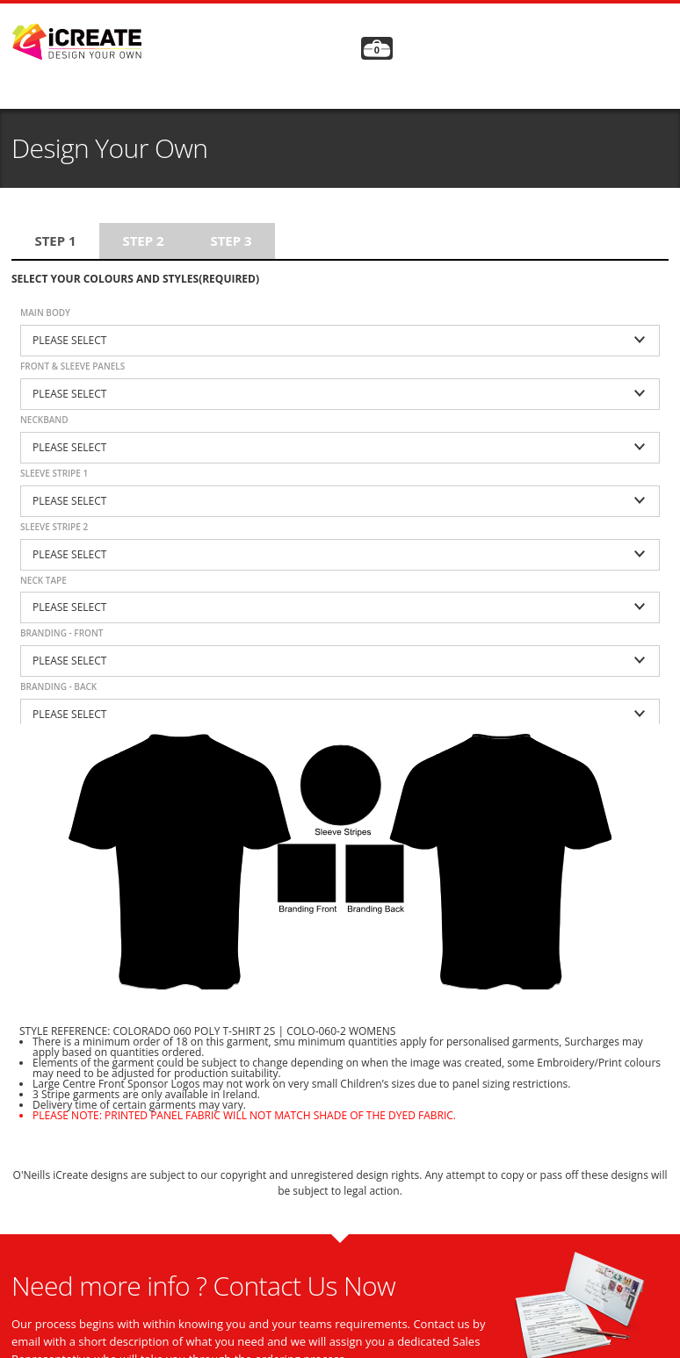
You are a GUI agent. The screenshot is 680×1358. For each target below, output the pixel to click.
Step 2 (142, 240)
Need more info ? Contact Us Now (203, 1286)
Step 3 (230, 240)
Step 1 (55, 240)
